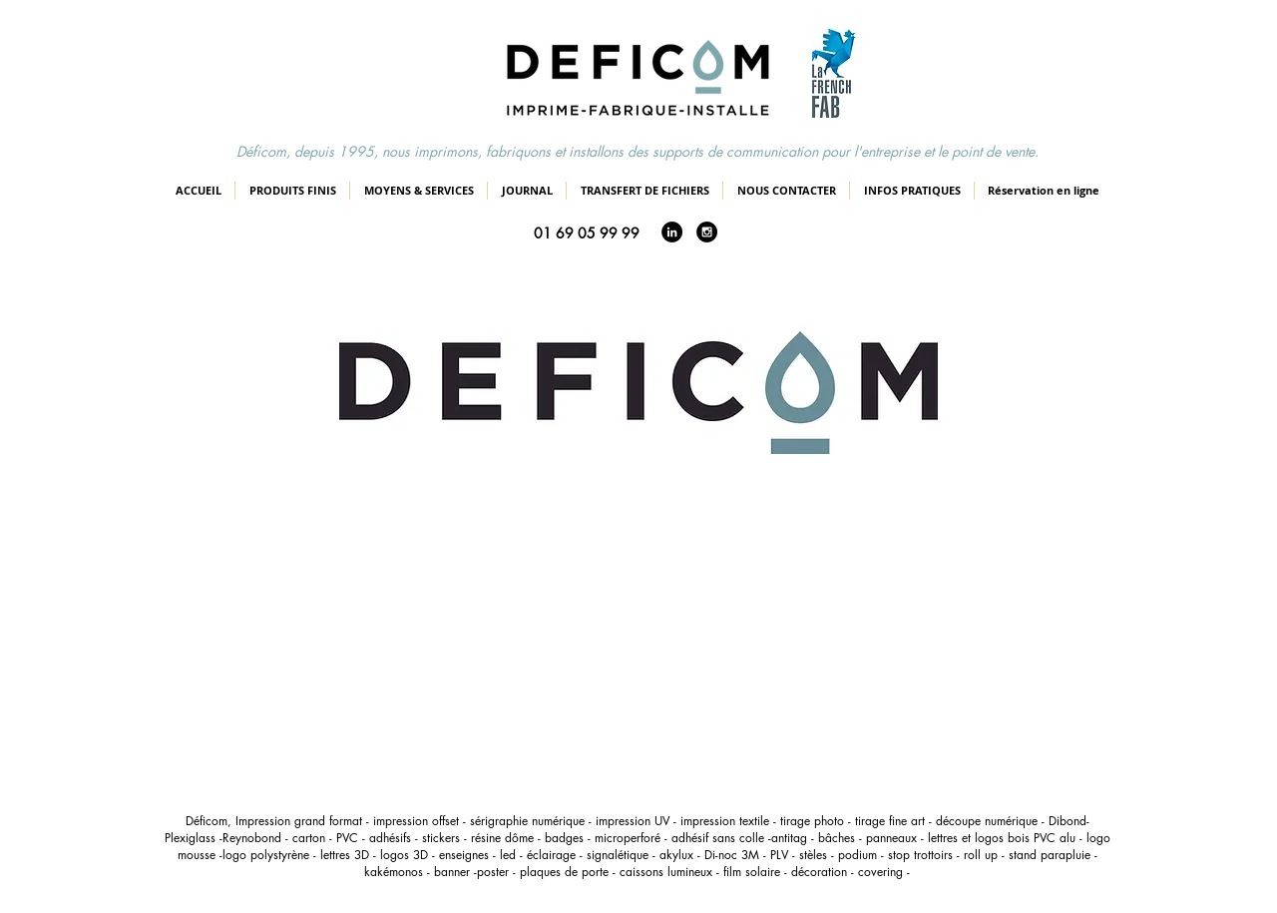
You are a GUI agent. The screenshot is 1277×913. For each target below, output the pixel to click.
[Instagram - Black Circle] (706, 232)
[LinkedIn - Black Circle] (671, 232)
